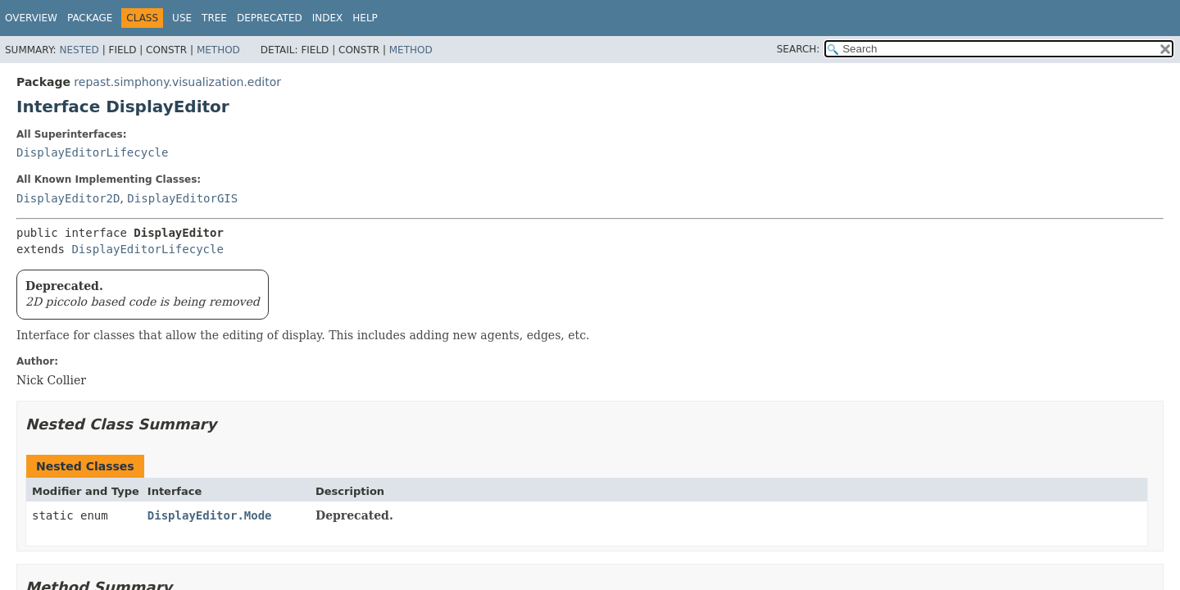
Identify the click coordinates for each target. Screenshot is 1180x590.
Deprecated (269, 18)
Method (218, 50)
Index (327, 18)
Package (89, 18)
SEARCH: (798, 49)
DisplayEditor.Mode (210, 515)
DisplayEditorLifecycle (92, 152)
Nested (78, 50)
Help (365, 18)
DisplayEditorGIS (182, 198)
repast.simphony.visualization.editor (177, 81)
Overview (31, 18)
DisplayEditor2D (68, 198)
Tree (214, 18)
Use (182, 18)
